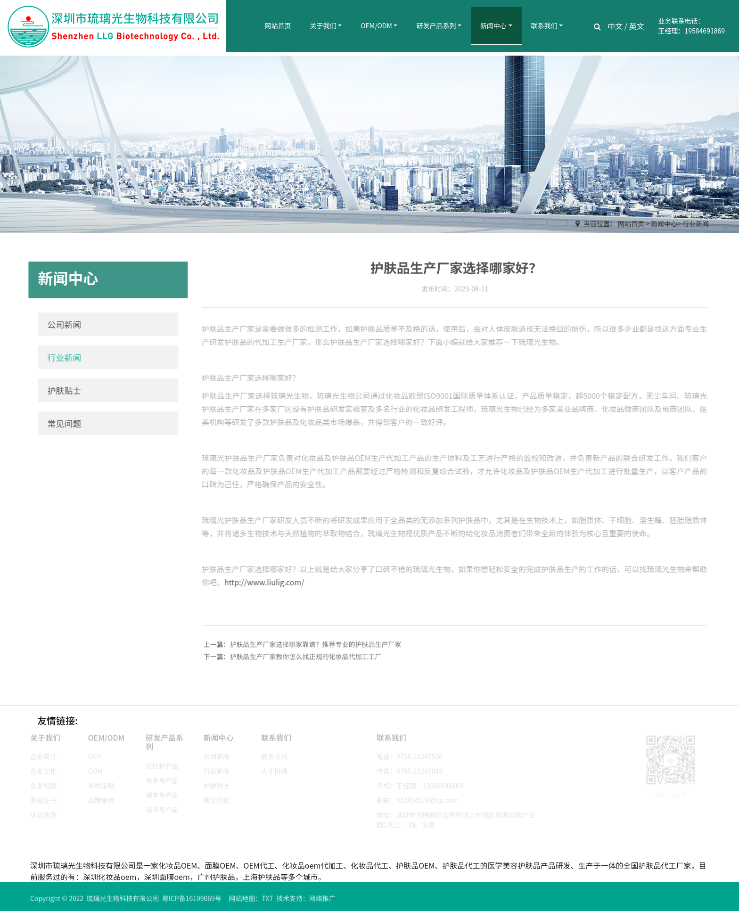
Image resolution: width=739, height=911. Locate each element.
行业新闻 (696, 223)
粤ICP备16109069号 (192, 901)
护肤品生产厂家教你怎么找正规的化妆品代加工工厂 (306, 660)
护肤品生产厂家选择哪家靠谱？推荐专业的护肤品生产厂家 (316, 647)
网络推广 (322, 901)
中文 (615, 26)
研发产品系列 (436, 25)
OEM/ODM (376, 25)
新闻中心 (493, 25)
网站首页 (278, 25)
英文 (636, 26)
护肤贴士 (61, 390)
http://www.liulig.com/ (261, 582)
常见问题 (61, 423)
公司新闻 (61, 324)
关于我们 (323, 25)
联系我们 (544, 25)
